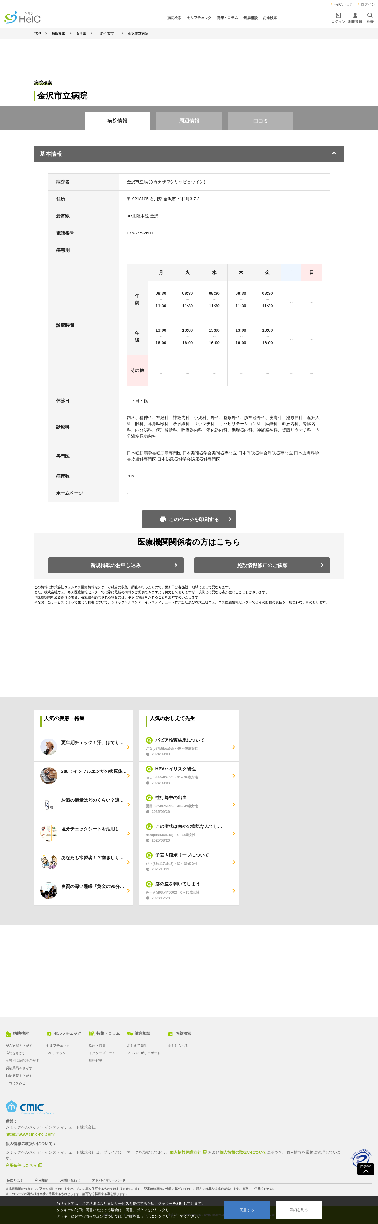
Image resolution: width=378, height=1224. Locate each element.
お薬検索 (179, 1033)
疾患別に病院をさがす (22, 1061)
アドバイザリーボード (144, 1053)
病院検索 (58, 33)
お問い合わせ (70, 1180)
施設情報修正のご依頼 (262, 565)
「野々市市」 (107, 33)
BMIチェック (56, 1053)
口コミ (260, 121)
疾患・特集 (97, 1045)
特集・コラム (104, 1033)
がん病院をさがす (19, 1045)
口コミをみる (16, 1083)
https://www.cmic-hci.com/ (30, 1134)
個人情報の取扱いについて (243, 1152)
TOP (37, 33)
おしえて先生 (137, 1045)
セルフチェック (63, 1033)
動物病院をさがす (19, 1076)
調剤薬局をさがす (19, 1068)
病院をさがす (16, 1053)
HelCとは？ (341, 4)
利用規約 (41, 1180)
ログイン (365, 4)
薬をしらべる (178, 1045)
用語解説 (95, 1061)
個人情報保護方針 (185, 1152)
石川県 (81, 33)
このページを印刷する (194, 519)
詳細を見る (299, 1210)
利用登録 (355, 18)
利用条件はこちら (21, 1165)
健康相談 (138, 1033)
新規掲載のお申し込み (116, 565)
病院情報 (117, 121)
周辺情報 (189, 121)
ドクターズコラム (102, 1053)
